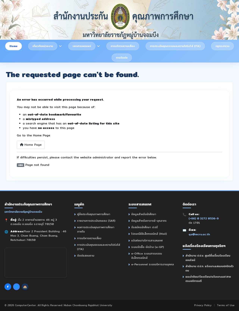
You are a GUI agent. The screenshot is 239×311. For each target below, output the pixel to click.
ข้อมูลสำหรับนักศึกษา (143, 214)
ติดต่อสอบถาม (85, 255)
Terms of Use (226, 305)
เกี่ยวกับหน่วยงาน (42, 46)
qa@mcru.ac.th (199, 234)
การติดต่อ (122, 57)
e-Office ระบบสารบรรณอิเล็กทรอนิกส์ (146, 255)
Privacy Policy (203, 305)
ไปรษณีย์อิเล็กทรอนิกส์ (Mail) (149, 234)
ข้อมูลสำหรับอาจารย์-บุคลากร (149, 220)
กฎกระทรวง (222, 46)
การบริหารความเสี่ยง (123, 46)
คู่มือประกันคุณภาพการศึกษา (93, 214)
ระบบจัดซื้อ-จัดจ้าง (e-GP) (147, 247)
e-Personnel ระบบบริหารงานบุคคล (152, 264)
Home (14, 46)
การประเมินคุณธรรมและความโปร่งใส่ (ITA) (175, 46)
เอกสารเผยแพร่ (82, 46)
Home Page (31, 144)
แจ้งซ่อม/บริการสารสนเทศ (147, 240)
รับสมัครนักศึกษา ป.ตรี (144, 227)
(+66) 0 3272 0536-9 (204, 218)
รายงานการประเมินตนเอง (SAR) (96, 220)
